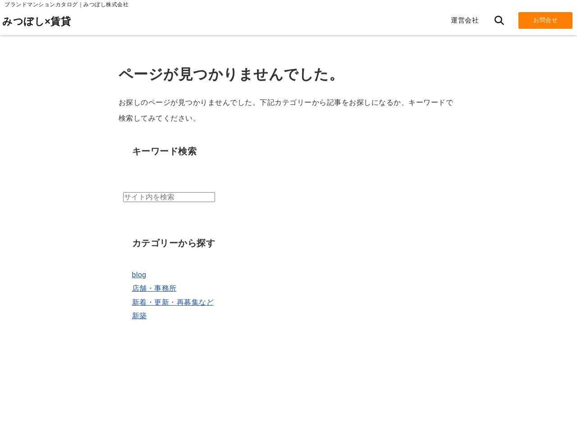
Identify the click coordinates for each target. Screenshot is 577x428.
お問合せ (545, 20)
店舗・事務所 (154, 288)
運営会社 (465, 20)
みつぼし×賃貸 (36, 21)
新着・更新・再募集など (173, 302)
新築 (139, 316)
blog (139, 275)
